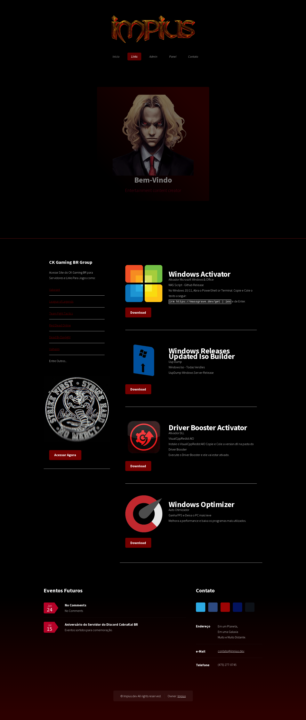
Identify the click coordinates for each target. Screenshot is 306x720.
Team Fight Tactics (61, 313)
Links (134, 56)
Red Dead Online (60, 325)
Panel (172, 56)
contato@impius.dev (231, 651)
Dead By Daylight (59, 337)
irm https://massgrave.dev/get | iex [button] (200, 301)
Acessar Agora (65, 455)
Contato (193, 56)
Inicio (116, 56)
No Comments (75, 605)
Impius (182, 696)
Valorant (54, 290)
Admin (153, 56)
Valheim (54, 349)
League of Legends (61, 301)
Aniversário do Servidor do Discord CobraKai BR (101, 624)
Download (138, 312)
